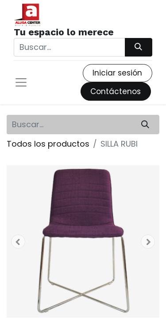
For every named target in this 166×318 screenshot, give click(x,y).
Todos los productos (48, 143)
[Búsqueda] (138, 47)
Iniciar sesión (117, 73)
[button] (18, 241)
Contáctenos (115, 91)
